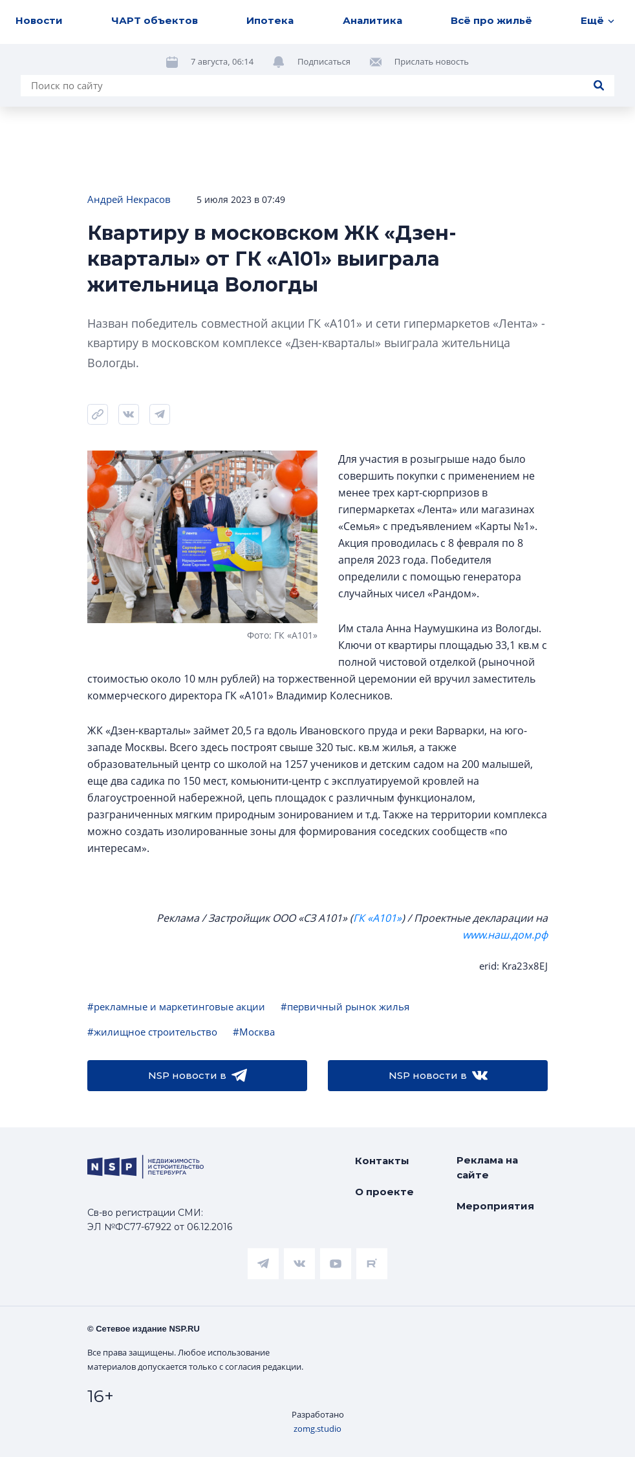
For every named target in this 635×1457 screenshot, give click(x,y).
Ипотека (270, 20)
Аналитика (372, 20)
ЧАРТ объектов (154, 20)
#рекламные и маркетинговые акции (176, 1006)
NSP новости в (197, 1075)
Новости (39, 20)
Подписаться (323, 61)
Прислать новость (431, 61)
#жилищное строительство (152, 1031)
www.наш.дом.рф (505, 935)
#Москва (254, 1031)
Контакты (382, 1160)
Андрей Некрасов (129, 199)
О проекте (384, 1192)
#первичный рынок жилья (345, 1006)
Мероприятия (495, 1206)
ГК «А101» (377, 918)
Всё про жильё (491, 20)
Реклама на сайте (487, 1167)
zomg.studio (317, 1428)
